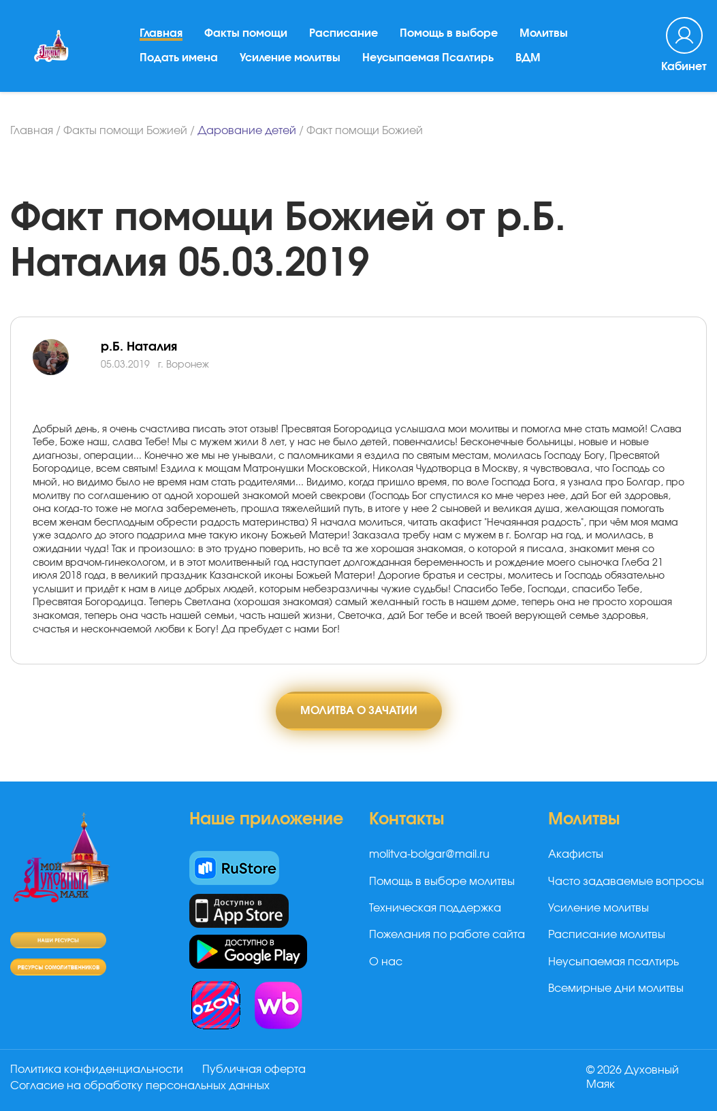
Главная (161, 33)
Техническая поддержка (435, 908)
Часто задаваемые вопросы (626, 881)
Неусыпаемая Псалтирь (428, 57)
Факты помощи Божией (125, 130)
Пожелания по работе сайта (447, 934)
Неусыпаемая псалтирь (613, 961)
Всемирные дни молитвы (616, 988)
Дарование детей (246, 130)
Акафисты (575, 854)
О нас (385, 961)
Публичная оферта (254, 1069)
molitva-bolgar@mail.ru (429, 854)
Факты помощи (245, 33)
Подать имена (179, 57)
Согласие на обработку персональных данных (140, 1085)
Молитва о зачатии (358, 710)
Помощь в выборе (449, 33)
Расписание (343, 33)
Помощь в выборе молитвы (442, 881)
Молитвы (544, 33)
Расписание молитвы (606, 934)
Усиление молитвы (290, 57)
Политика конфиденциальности (96, 1069)
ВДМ (528, 57)
